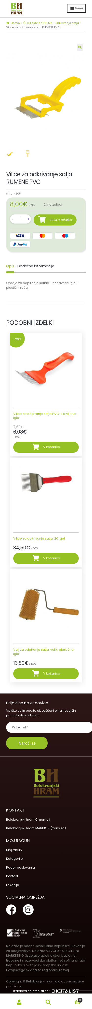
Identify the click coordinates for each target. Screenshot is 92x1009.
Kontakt (12, 875)
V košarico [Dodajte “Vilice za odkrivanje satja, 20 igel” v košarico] (51, 558)
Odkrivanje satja (67, 23)
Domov (15, 23)
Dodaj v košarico (61, 219)
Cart (73, 999)
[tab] (10, 266)
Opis (10, 265)
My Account (19, 1002)
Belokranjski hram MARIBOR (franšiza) (36, 828)
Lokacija (12, 884)
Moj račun (14, 849)
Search (48, 1002)
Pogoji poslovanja (20, 867)
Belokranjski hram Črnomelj (28, 819)
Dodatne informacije (35, 265)
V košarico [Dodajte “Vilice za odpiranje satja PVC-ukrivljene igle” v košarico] (51, 446)
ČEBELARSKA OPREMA (38, 23)
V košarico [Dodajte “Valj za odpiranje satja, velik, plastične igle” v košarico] (51, 673)
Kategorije (14, 858)
